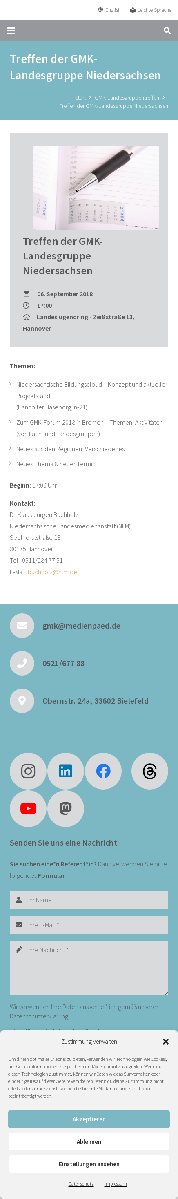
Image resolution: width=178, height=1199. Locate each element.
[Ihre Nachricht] (89, 968)
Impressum (116, 1184)
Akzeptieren (89, 1119)
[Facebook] (103, 771)
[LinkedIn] (65, 771)
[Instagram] (28, 771)
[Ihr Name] (89, 900)
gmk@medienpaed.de (81, 625)
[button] (166, 1042)
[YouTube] (28, 808)
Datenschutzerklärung (39, 1016)
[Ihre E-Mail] (89, 925)
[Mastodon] (65, 808)
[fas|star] (149, 771)
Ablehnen (89, 1141)
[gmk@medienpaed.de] (26, 625)
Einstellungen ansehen (89, 1164)
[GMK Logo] (36, 10)
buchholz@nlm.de (52, 572)
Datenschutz (81, 1184)
